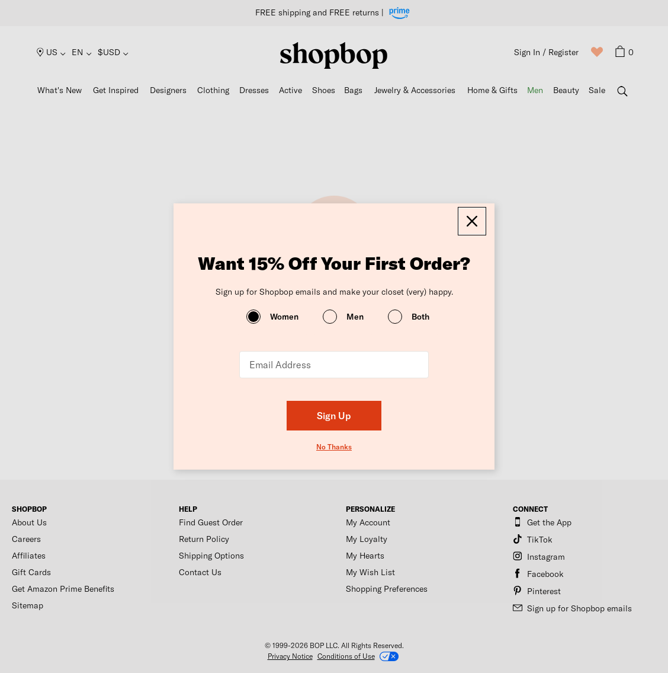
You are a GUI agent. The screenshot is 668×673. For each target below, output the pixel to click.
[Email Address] (334, 364)
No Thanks (334, 446)
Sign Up (334, 415)
